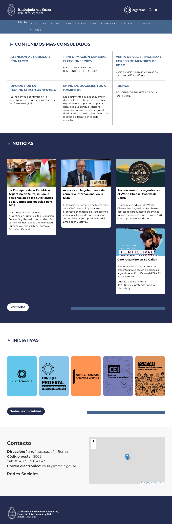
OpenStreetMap (152, 476)
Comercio (90, 23)
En (156, 9)
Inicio (16, 23)
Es (163, 9)
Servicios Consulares (63, 23)
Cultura (142, 23)
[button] (127, 450)
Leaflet (143, 476)
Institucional (34, 23)
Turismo (126, 23)
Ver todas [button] (17, 300)
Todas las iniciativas (25, 404)
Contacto (109, 23)
